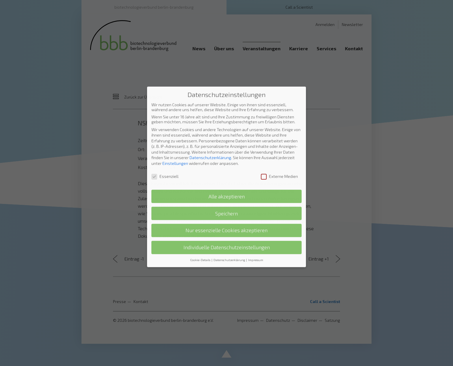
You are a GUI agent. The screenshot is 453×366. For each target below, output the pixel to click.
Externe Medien (279, 124)
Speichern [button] (226, 162)
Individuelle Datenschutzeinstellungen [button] (226, 196)
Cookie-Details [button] (200, 209)
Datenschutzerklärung (210, 106)
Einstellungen (175, 112)
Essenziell (165, 124)
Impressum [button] (255, 209)
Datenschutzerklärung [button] (229, 209)
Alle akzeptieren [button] (227, 145)
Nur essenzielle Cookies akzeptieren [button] (226, 179)
